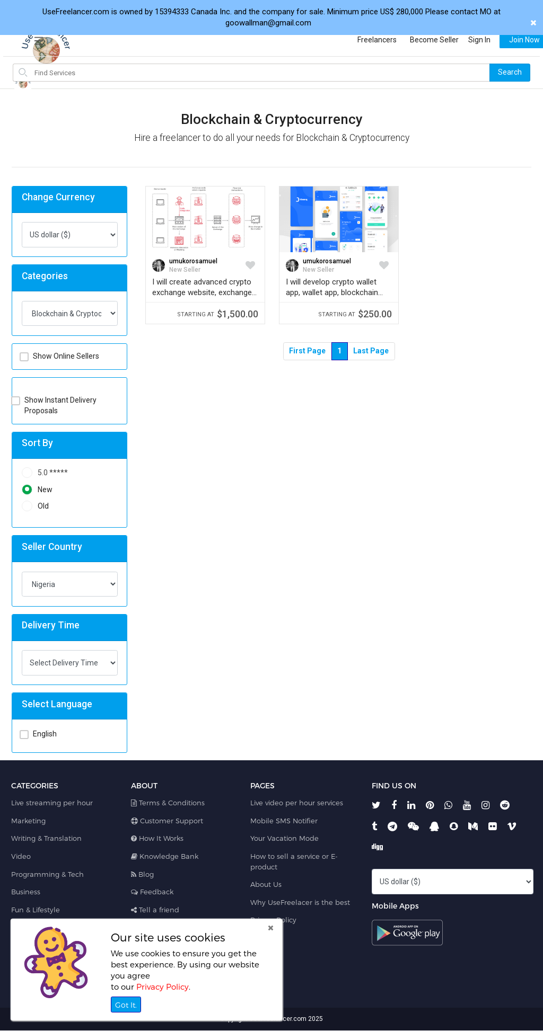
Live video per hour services (296, 802)
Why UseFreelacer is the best (300, 902)
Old (35, 506)
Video (21, 856)
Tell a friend (155, 909)
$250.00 (355, 313)
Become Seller (423, 39)
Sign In (469, 39)
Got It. (126, 1004)
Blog (142, 874)
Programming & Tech (47, 874)
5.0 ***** (45, 473)
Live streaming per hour (52, 802)
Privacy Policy (162, 986)
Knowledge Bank (164, 856)
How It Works (157, 838)
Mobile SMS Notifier (284, 820)
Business (25, 891)
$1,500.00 (217, 313)
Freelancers (366, 39)
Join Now (513, 39)
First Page (307, 350)
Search (510, 72)
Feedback (152, 891)
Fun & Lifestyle (35, 909)
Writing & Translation (46, 838)
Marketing (28, 820)
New (37, 490)
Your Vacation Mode (284, 838)
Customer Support (167, 820)
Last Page (371, 350)
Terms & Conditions (168, 802)
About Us (266, 884)
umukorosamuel (193, 261)
